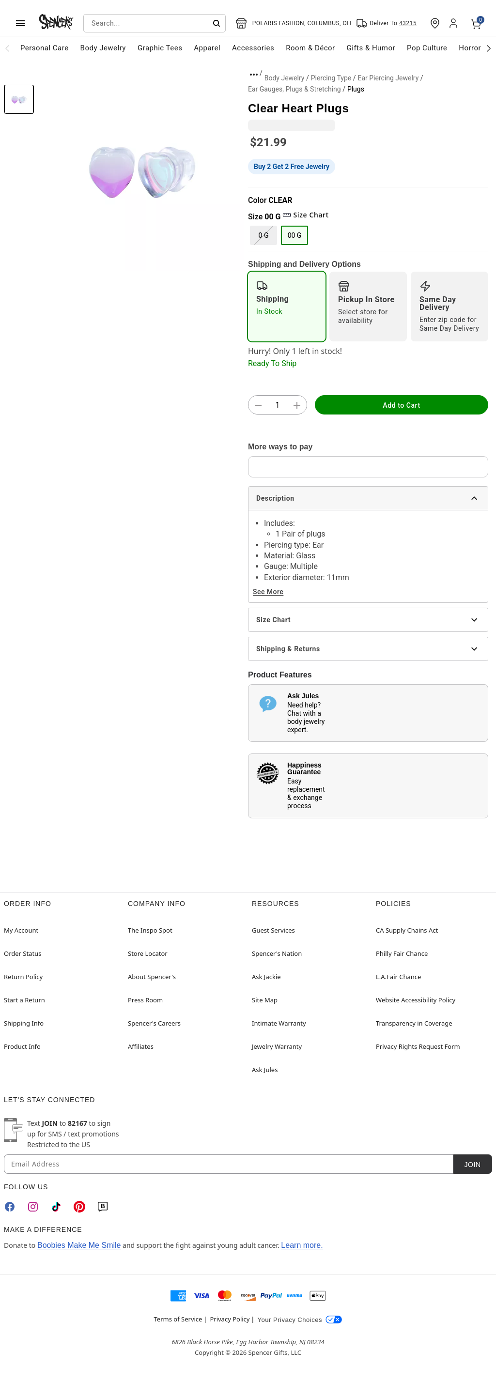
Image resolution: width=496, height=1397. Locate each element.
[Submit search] (216, 23)
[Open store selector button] (293, 23)
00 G (295, 235)
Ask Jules (265, 1069)
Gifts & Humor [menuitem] (371, 48)
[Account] (454, 23)
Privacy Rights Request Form (418, 1046)
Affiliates (141, 1046)
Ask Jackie (266, 976)
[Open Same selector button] (386, 23)
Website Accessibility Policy (415, 1000)
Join (472, 1164)
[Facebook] (10, 1206)
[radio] (287, 306)
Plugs (355, 89)
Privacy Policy (229, 1319)
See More (268, 592)
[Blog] (102, 1206)
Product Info (22, 1046)
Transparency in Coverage (414, 1023)
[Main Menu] (20, 23)
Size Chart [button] (305, 214)
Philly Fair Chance (402, 953)
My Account (21, 930)
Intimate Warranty (279, 1023)
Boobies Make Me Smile (79, 1245)
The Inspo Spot (150, 930)
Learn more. (302, 1245)
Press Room (145, 1000)
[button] (141, 168)
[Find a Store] (435, 23)
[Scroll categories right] (488, 48)
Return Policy (23, 976)
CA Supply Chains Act (407, 930)
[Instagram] (33, 1206)
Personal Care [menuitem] (44, 48)
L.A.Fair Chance (398, 976)
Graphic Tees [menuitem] (160, 48)
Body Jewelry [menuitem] (103, 48)
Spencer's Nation (277, 953)
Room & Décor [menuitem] (310, 48)
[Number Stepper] (277, 405)
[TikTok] (56, 1206)
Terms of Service (178, 1319)
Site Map (265, 1000)
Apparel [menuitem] (207, 48)
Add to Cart (401, 405)
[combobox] (154, 23)
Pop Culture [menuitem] (427, 48)
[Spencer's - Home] (56, 23)
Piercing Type (331, 78)
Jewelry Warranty (277, 1046)
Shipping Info (24, 1023)
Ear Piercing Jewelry (387, 78)
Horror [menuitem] (470, 48)
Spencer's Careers (154, 1023)
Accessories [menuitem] (253, 48)
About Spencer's (152, 976)
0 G (264, 235)
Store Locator (148, 953)
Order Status (22, 953)
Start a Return (24, 1000)
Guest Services (273, 930)
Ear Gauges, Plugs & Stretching (294, 89)
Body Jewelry (284, 78)
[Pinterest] (79, 1206)
